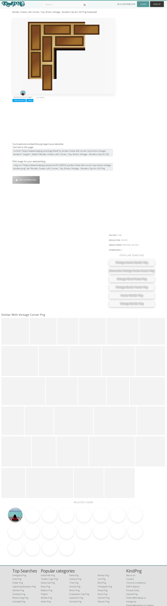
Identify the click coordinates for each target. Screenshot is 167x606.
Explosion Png (76, 577)
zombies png (18, 574)
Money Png (103, 555)
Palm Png (74, 555)
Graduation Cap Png (79, 574)
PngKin (44, 574)
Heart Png (46, 581)
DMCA (29, 100)
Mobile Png (46, 577)
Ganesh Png (104, 577)
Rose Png (45, 566)
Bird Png (102, 562)
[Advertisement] (63, 121)
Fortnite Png (75, 581)
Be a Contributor (126, 4)
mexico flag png (20, 577)
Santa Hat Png (48, 562)
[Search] (84, 5)
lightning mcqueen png (24, 566)
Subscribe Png (48, 555)
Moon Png (74, 570)
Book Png (102, 574)
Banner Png (103, 581)
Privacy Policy (132, 570)
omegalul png (19, 555)
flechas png (18, 570)
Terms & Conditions (136, 562)
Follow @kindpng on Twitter (140, 585)
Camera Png (75, 559)
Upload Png (132, 574)
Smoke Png (74, 566)
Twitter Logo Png (49, 559)
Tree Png (73, 562)
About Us (130, 555)
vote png (16, 559)
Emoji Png (103, 570)
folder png (17, 562)
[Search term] (65, 4)
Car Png (102, 559)
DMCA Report (133, 566)
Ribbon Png (46, 570)
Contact (130, 559)
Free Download (26, 179)
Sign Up (157, 4)
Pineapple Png (105, 566)
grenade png (18, 581)
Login (143, 4)
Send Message (19, 100)
